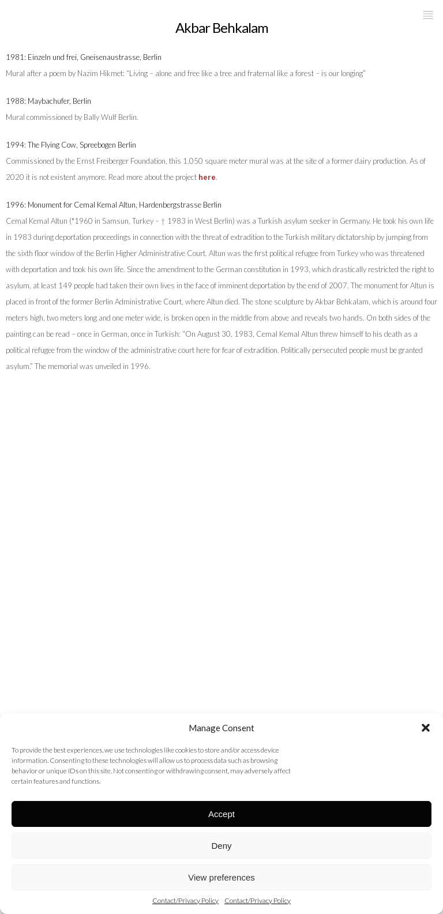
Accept (221, 814)
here (207, 177)
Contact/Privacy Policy (185, 900)
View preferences (221, 877)
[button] (425, 728)
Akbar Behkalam (221, 27)
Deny (221, 846)
